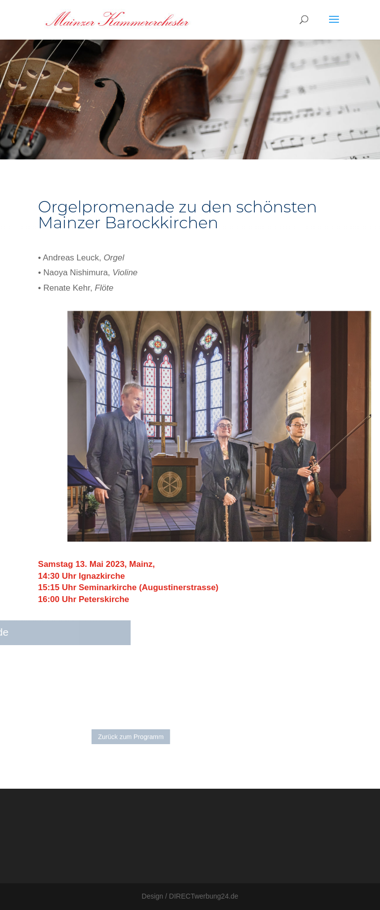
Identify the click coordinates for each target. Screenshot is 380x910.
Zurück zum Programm (137, 737)
